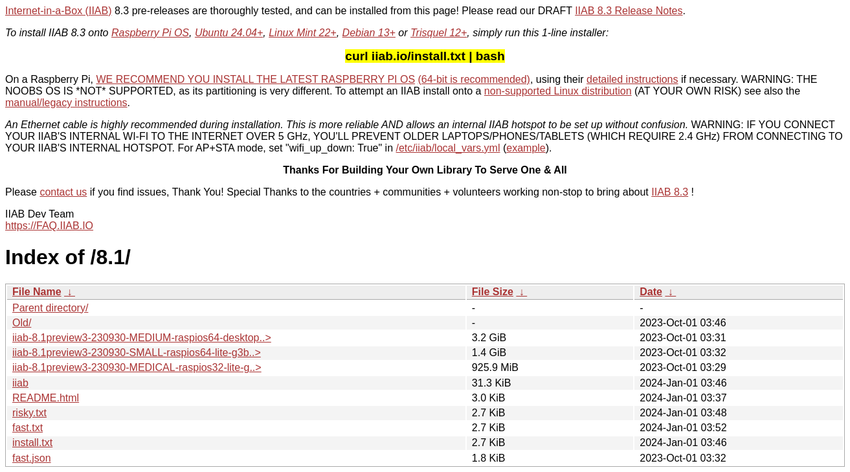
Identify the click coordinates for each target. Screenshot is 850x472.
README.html (45, 397)
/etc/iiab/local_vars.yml (448, 147)
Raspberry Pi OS (150, 32)
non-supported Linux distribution (558, 90)
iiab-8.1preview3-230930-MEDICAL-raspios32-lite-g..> (137, 367)
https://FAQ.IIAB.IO (49, 225)
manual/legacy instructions (66, 102)
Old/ (21, 322)
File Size (492, 291)
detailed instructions (632, 79)
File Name (37, 291)
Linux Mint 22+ (303, 32)
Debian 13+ (369, 32)
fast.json (31, 458)
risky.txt (29, 412)
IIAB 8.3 (669, 191)
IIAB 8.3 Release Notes (628, 10)
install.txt (32, 442)
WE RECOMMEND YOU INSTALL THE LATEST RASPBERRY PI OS (256, 79)
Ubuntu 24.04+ (229, 32)
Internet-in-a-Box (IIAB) (58, 10)
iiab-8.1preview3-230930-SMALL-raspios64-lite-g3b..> (136, 352)
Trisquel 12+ (438, 32)
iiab (20, 382)
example (525, 147)
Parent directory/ (50, 307)
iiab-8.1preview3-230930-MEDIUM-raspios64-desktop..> (141, 337)
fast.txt (27, 427)
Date (651, 291)
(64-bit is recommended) (474, 79)
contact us (63, 191)
